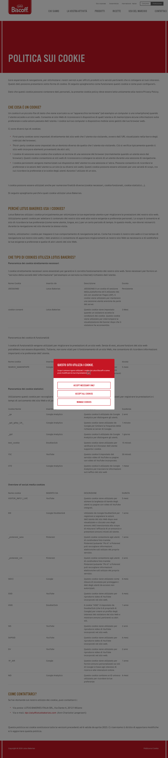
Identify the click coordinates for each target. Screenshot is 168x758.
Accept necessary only (84, 385)
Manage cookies (84, 402)
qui (88, 373)
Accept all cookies (84, 393)
